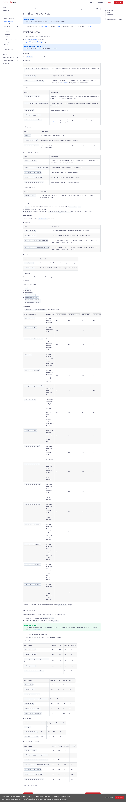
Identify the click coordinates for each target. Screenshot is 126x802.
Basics (6, 29)
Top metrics (28, 42)
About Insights (7, 24)
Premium (58, 26)
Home (4, 7)
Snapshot (7, 31)
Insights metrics (109, 10)
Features (6, 44)
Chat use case (64, 82)
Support (92, 2)
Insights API (88, 26)
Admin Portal (44, 26)
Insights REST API (8, 49)
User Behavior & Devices (11, 39)
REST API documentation (34, 629)
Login (109, 2)
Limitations (108, 17)
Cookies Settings (109, 797)
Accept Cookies (119, 797)
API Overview (7, 47)
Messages (7, 42)
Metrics (27, 39)
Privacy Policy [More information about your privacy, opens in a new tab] (63, 799)
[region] (63, 798)
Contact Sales (101, 2)
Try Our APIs (118, 2)
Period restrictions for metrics (114, 19)
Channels (7, 34)
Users (6, 36)
